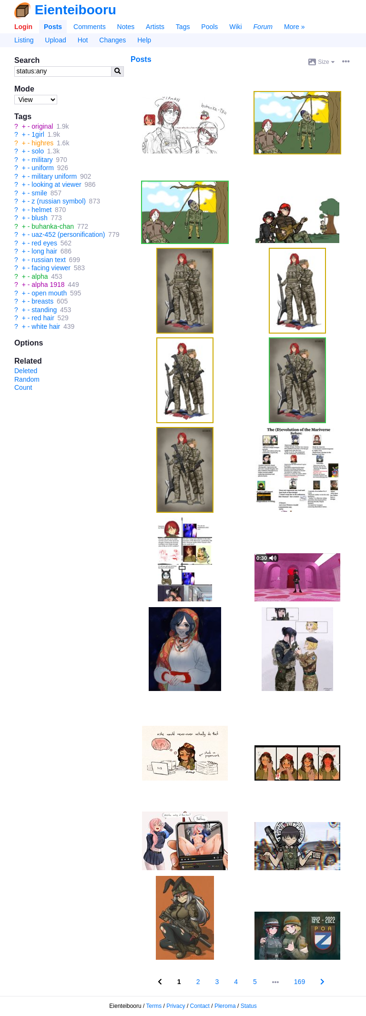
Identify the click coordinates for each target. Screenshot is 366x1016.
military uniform (54, 176)
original (42, 126)
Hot (83, 40)
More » (294, 26)
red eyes (44, 243)
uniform (42, 168)
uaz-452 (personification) (68, 234)
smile (39, 193)
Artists (155, 26)
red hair (42, 318)
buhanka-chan (52, 226)
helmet (41, 209)
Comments (89, 26)
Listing (23, 40)
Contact (200, 1006)
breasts (42, 301)
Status (249, 1006)
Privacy (175, 1006)
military (41, 159)
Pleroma (225, 1006)
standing (44, 310)
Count (23, 387)
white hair (45, 326)
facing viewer (51, 268)
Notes (126, 26)
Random (27, 379)
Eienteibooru (75, 9)
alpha (39, 276)
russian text (48, 260)
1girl (37, 134)
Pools (209, 26)
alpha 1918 (47, 284)
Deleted (25, 371)
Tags (183, 26)
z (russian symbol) (58, 201)
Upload (55, 40)
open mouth (49, 293)
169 (299, 982)
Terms (154, 1006)
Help (144, 40)
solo (37, 151)
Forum (263, 26)
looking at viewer (56, 184)
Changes (112, 40)
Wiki (235, 26)
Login (23, 26)
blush (39, 218)
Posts (53, 26)
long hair (44, 251)
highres (42, 143)
